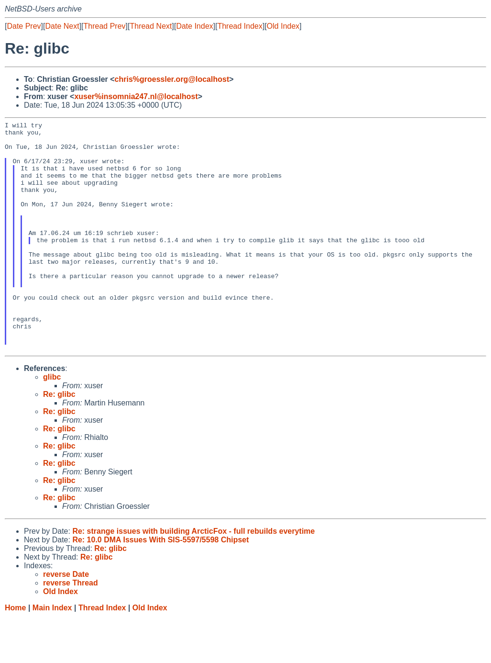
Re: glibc (59, 440)
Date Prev (24, 26)
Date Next (62, 26)
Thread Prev (105, 26)
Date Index (194, 26)
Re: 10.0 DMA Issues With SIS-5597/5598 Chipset (160, 586)
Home (15, 654)
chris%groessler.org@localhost (172, 79)
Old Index (283, 26)
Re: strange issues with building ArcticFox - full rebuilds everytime (193, 577)
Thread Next (151, 26)
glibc (52, 423)
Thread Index (240, 26)
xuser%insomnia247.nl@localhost (135, 96)
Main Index (52, 654)
